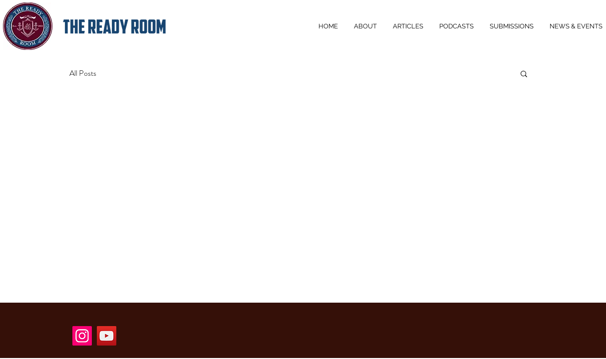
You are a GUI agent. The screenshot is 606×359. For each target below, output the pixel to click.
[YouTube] (106, 336)
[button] (524, 74)
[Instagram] (82, 336)
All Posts (82, 73)
